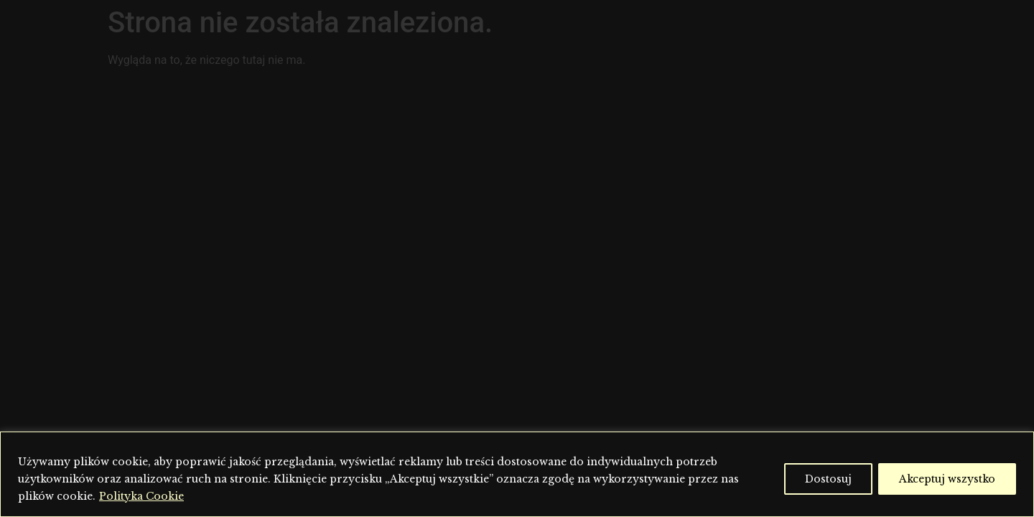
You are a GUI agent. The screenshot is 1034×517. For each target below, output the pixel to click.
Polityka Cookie (141, 496)
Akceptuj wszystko (947, 478)
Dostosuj (828, 478)
